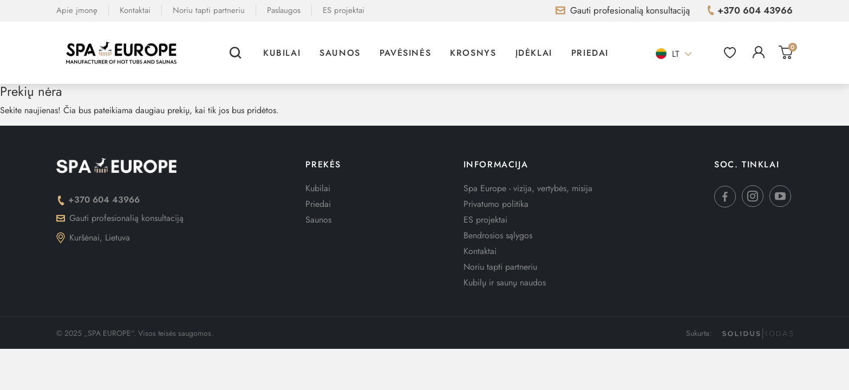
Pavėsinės (405, 53)
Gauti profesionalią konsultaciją (120, 218)
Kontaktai (135, 10)
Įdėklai (533, 53)
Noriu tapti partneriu (209, 10)
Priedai (590, 53)
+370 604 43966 (98, 199)
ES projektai (343, 10)
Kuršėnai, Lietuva (93, 237)
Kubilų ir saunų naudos (504, 282)
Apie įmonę (76, 10)
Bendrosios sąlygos (497, 235)
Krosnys (473, 53)
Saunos (340, 53)
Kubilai (282, 53)
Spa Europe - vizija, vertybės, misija (527, 188)
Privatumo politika (495, 204)
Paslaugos (284, 10)
